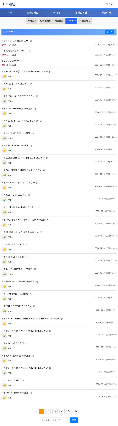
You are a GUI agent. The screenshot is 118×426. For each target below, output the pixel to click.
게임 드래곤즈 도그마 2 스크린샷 (18, 306)
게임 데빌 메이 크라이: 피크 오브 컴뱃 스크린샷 (25, 219)
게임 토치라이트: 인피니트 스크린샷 (19, 182)
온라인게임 (81, 12)
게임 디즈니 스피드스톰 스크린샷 (18, 108)
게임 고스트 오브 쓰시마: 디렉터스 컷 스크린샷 (24, 158)
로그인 (109, 4)
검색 (74, 420)
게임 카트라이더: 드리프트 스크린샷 (19, 96)
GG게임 (9, 4)
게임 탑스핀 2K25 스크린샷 (15, 195)
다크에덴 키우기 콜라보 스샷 (16, 41)
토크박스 (32, 21)
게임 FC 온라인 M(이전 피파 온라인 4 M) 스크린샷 (26, 71)
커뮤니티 (106, 12)
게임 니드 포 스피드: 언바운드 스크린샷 (21, 121)
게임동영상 (84, 21)
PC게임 (57, 12)
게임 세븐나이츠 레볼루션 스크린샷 (19, 281)
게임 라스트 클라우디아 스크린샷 (18, 269)
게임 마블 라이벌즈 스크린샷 (16, 145)
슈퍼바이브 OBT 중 (12, 61)
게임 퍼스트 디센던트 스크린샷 (17, 133)
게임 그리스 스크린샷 (13, 380)
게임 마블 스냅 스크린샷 (14, 244)
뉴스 (9, 12)
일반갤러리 (45, 21)
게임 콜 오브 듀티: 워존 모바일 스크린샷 (21, 232)
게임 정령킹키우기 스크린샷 (16, 51)
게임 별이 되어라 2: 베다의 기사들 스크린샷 (23, 170)
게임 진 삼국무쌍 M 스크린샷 (16, 294)
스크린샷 (71, 21)
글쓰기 (109, 32)
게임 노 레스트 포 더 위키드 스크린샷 (20, 207)
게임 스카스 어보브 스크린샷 (16, 392)
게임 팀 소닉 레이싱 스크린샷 (16, 84)
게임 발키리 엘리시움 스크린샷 (17, 355)
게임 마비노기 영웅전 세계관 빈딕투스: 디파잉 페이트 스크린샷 (32, 318)
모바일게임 (32, 12)
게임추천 (59, 21)
